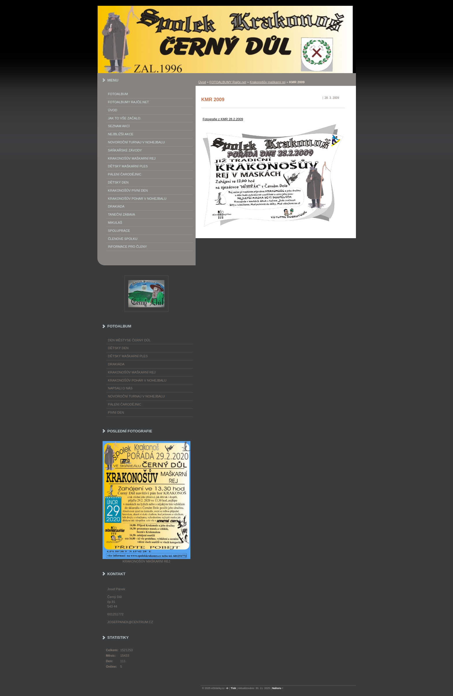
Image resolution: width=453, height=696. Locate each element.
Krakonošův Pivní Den (128, 190)
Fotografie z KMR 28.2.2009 (223, 119)
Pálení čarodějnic (125, 404)
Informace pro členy (127, 246)
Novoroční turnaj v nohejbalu (136, 142)
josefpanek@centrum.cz (130, 622)
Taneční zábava (121, 214)
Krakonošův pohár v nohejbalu (137, 198)
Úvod (202, 82)
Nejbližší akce (120, 134)
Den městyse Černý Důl (129, 340)
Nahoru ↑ (277, 688)
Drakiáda (116, 206)
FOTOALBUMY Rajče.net (227, 82)
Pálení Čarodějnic (125, 174)
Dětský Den (118, 182)
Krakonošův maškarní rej (268, 82)
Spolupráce (119, 230)
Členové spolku (123, 238)
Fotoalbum (118, 94)
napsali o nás (120, 388)
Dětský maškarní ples (128, 166)
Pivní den (116, 412)
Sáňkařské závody (125, 150)
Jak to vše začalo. (124, 118)
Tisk (233, 688)
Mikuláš (115, 222)
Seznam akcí (119, 126)
